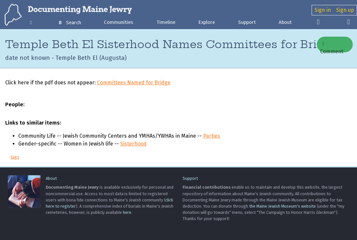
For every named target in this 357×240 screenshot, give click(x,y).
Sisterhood (133, 144)
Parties (211, 136)
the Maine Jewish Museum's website (282, 206)
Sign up (345, 10)
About (285, 22)
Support (247, 22)
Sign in (323, 10)
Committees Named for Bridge (133, 82)
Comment (331, 46)
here (127, 212)
